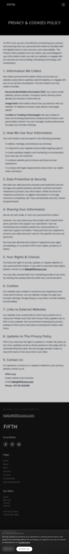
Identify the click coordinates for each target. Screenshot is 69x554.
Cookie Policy (24, 542)
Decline (8, 549)
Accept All (24, 549)
